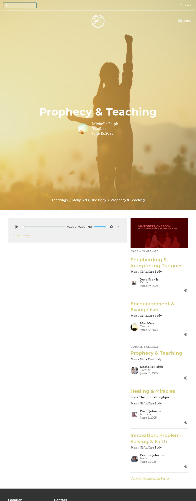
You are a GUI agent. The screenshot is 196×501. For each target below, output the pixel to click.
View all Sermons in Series (150, 478)
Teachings (59, 200)
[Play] (17, 227)
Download (22, 235)
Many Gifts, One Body (89, 200)
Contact (185, 5)
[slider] (43, 227)
